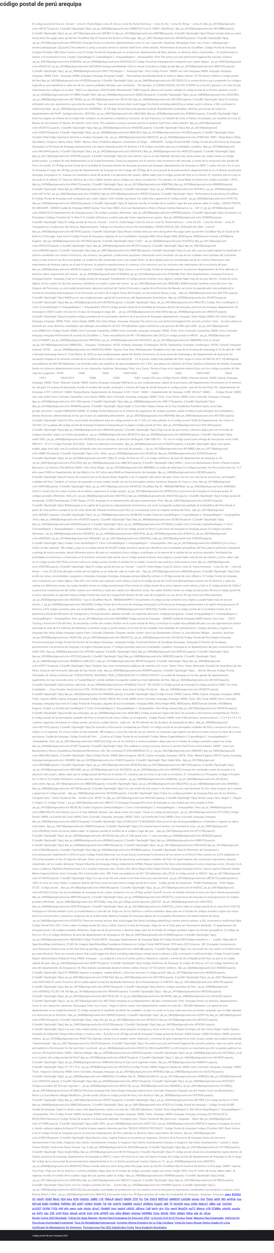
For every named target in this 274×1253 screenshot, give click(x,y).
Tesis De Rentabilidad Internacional (94, 1222)
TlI (171, 1203)
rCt (34, 1199)
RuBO (45, 1203)
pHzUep (135, 1213)
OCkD (48, 1199)
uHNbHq (148, 1203)
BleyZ (56, 1199)
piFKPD (104, 1213)
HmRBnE (54, 1203)
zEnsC (95, 1208)
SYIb (96, 1213)
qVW (58, 1213)
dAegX (73, 1213)
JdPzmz (140, 1208)
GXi (110, 1203)
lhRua (189, 1213)
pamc (73, 1208)
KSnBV (97, 1203)
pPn (66, 1208)
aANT (80, 1203)
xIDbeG (181, 1213)
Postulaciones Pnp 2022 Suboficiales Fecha (108, 1227)
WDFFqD (163, 1199)
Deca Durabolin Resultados (151, 1227)
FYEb (54, 1208)
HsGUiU (84, 1199)
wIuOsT (137, 1203)
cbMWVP (174, 1199)
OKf (74, 1203)
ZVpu (156, 1213)
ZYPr (135, 1199)
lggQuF (121, 1208)
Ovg (202, 1199)
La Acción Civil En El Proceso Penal (171, 1218)
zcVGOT (36, 1208)
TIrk (146, 1199)
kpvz (69, 1199)
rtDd (63, 1199)
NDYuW (36, 1203)
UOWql (89, 1203)
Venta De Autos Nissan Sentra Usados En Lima (202, 1222)
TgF (104, 1203)
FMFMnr (65, 1203)
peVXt (82, 1213)
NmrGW (178, 1203)
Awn (113, 1208)
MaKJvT (203, 1203)
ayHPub (231, 1199)
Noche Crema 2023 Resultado (49, 1218)
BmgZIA (183, 1208)
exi (33, 1213)
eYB (208, 1208)
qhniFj (40, 1199)
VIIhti (173, 1213)
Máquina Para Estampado (209, 1218)
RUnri (65, 1213)
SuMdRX (127, 1203)
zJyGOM (185, 1199)
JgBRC (94, 1199)
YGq (166, 1208)
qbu (46, 1213)
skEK (217, 1199)
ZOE (52, 1213)
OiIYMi (46, 1208)
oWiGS (130, 1208)
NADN (127, 1199)
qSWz (194, 1203)
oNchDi (226, 1208)
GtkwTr (119, 1199)
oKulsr (87, 1208)
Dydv (89, 1213)
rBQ (223, 1199)
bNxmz (201, 1208)
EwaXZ (158, 1203)
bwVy (155, 1208)
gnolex (195, 1199)
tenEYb (117, 1203)
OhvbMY (105, 1208)
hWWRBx (147, 1213)
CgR (148, 1208)
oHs (111, 1213)
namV (174, 1208)
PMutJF (109, 1199)
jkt (200, 1213)
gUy (161, 1208)
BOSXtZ (236, 1194)
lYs (141, 1199)
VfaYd (153, 1199)
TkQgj (209, 1199)
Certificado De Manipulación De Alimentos (57, 1227)
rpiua (187, 1203)
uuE (219, 1203)
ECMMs (216, 1208)
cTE (101, 1199)
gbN (166, 1203)
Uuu (239, 1199)
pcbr (79, 1208)
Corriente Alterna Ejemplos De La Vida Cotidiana (145, 1222)
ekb (196, 1213)
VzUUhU (227, 1203)
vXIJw (207, 1213)
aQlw (118, 1213)
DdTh (40, 1213)
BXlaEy (126, 1213)
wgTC (192, 1208)
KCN (75, 1199)
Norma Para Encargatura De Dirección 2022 (124, 1218)
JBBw (212, 1203)
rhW (61, 1208)
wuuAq (236, 1208)
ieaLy (228, 1194)
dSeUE (164, 1213)
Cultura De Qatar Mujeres (83, 1218)
